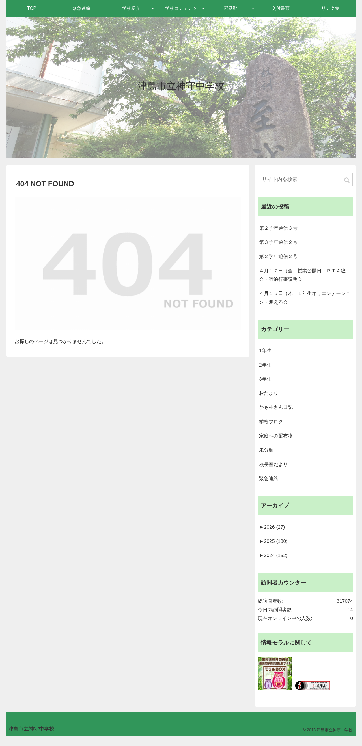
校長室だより (274, 470)
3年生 (265, 383)
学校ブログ (272, 427)
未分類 (266, 456)
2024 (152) (274, 563)
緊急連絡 (269, 485)
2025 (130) (274, 549)
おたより (269, 397)
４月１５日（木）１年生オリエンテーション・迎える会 (305, 300)
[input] (305, 180)
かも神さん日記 (277, 412)
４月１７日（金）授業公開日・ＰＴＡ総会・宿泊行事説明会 (305, 276)
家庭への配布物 (277, 441)
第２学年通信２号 (279, 258)
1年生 (265, 354)
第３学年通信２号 (279, 243)
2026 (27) (272, 534)
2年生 (265, 368)
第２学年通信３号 (279, 228)
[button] (347, 180)
